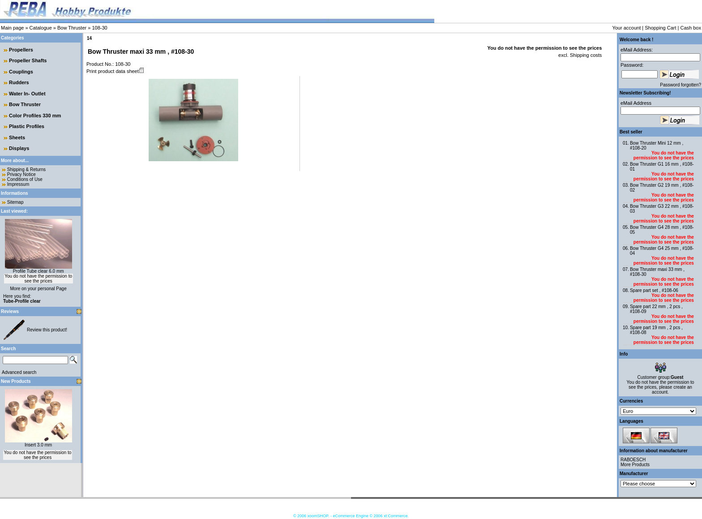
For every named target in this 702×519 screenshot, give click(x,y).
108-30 (99, 27)
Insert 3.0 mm (38, 444)
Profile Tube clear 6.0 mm (38, 271)
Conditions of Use (25, 179)
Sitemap (15, 202)
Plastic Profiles (26, 126)
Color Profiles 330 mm (35, 115)
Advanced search (19, 372)
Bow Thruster (71, 27)
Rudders (19, 82)
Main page (12, 27)
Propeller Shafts (28, 60)
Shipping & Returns (26, 169)
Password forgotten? (680, 84)
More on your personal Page (38, 288)
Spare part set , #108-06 (654, 290)
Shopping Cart (660, 27)
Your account (626, 27)
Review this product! (47, 329)
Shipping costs (585, 55)
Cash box (691, 27)
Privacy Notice (21, 174)
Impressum (18, 184)
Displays (19, 148)
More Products (635, 464)
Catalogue (41, 27)
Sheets (17, 137)
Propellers (21, 49)
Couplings (21, 71)
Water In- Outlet (27, 93)
